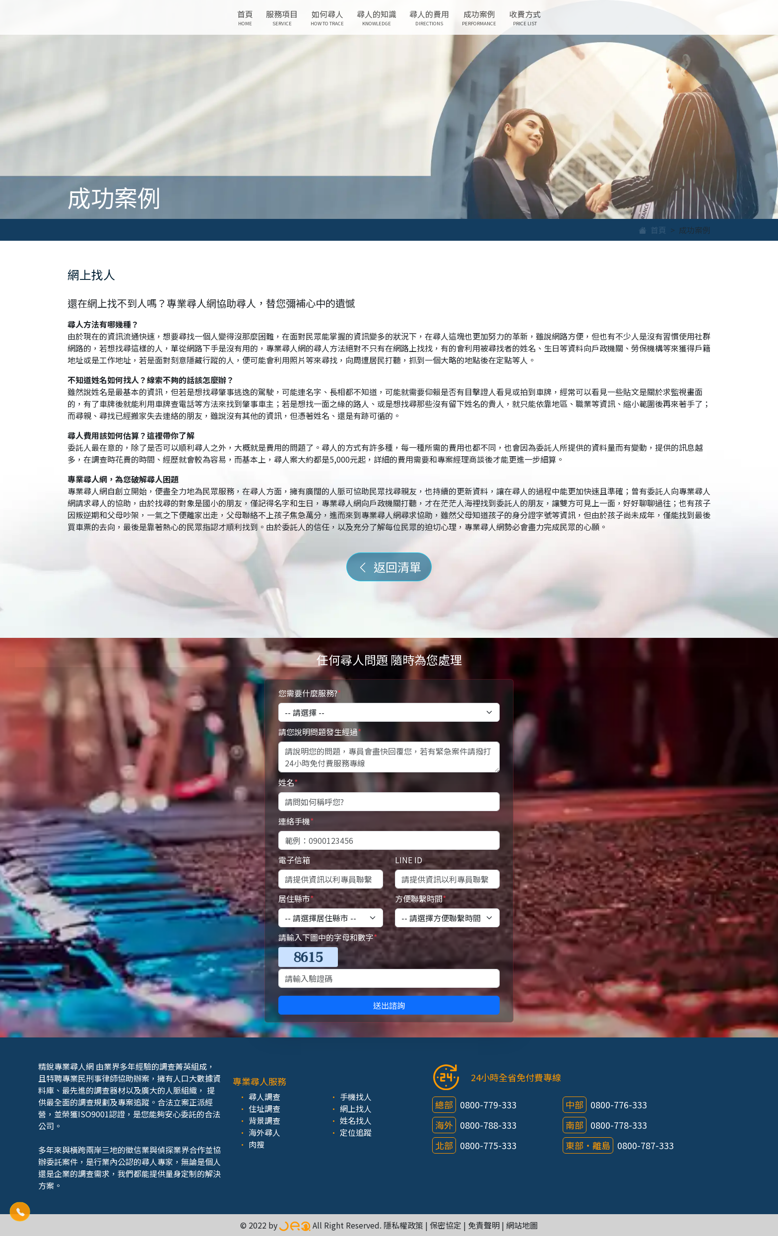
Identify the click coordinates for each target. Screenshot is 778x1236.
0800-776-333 (618, 1104)
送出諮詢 (389, 1005)
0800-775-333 (488, 1145)
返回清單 (389, 566)
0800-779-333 (488, 1104)
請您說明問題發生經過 (319, 732)
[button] (20, 1211)
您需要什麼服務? (309, 693)
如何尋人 (327, 17)
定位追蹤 (356, 1132)
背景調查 (264, 1120)
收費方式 (525, 17)
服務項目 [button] (282, 17)
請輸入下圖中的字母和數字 (327, 937)
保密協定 (445, 1225)
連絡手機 (296, 821)
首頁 (245, 17)
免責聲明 (484, 1225)
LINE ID (408, 860)
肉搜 (256, 1144)
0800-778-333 (618, 1124)
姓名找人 (356, 1120)
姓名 (288, 782)
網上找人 (356, 1108)
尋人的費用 (429, 17)
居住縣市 (296, 898)
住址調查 (264, 1108)
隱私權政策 (403, 1225)
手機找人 (356, 1096)
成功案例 (479, 17)
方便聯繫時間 (420, 898)
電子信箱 (294, 860)
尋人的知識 (376, 17)
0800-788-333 (488, 1124)
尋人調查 (264, 1096)
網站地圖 (522, 1225)
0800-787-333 (645, 1145)
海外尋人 (264, 1132)
